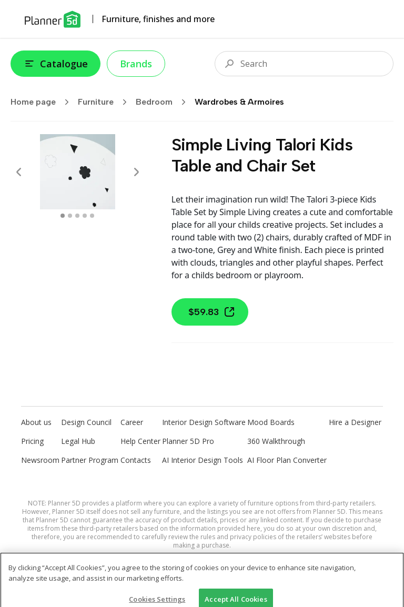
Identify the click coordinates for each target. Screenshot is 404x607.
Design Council (86, 422)
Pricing (32, 441)
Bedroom (164, 102)
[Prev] (19, 172)
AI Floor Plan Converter (287, 460)
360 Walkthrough (276, 441)
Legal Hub (78, 441)
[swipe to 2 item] (77, 216)
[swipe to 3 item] (85, 216)
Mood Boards (271, 422)
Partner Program (89, 460)
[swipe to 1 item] (70, 216)
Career (131, 422)
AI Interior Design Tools (202, 460)
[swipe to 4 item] (92, 216)
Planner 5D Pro (188, 441)
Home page (43, 102)
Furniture (106, 102)
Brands (136, 63)
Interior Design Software (204, 422)
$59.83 (212, 312)
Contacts (135, 460)
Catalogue (55, 63)
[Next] (136, 172)
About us (36, 422)
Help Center (140, 441)
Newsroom (40, 460)
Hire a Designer (355, 422)
